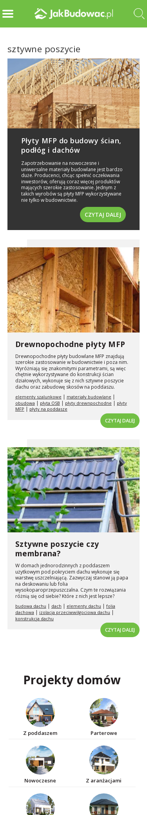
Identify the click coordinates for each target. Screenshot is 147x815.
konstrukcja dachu (34, 618)
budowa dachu (30, 606)
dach (56, 606)
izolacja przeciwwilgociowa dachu (74, 612)
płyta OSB (50, 403)
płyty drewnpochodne (88, 403)
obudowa (25, 403)
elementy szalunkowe (38, 397)
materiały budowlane (89, 397)
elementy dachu (84, 606)
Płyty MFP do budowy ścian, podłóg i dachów (71, 145)
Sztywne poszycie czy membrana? (57, 549)
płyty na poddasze (48, 409)
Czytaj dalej (103, 214)
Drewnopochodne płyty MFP (70, 344)
